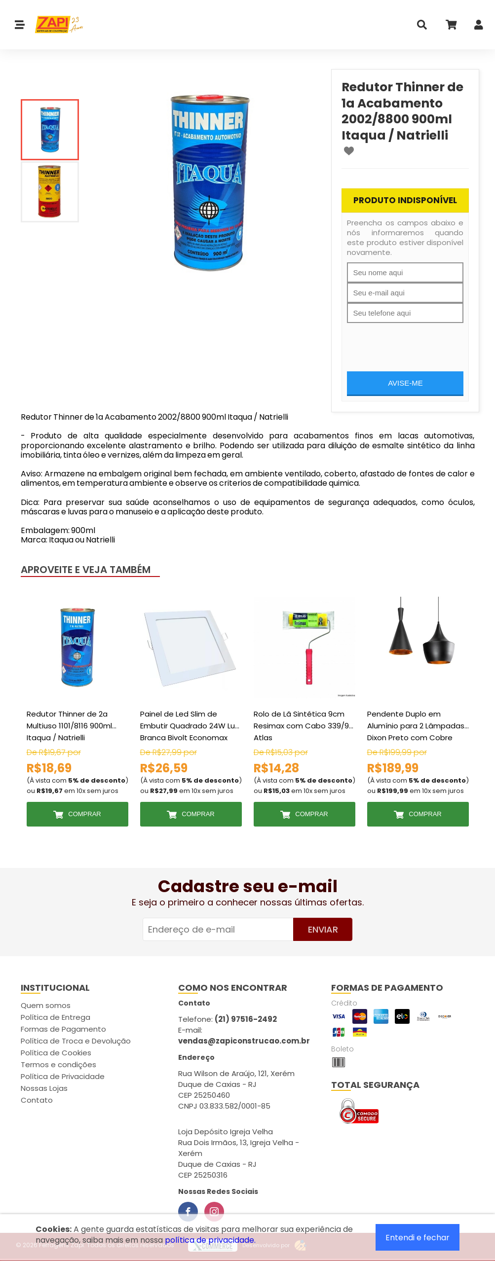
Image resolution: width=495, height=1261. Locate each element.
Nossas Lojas (44, 1088)
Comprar (84, 814)
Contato (37, 1100)
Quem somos (46, 1005)
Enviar (323, 929)
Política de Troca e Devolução (76, 1041)
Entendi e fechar (417, 1237)
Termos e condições (58, 1064)
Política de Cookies (56, 1052)
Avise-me (405, 383)
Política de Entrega (55, 1017)
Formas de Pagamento (63, 1029)
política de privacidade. (210, 1240)
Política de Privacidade (63, 1076)
